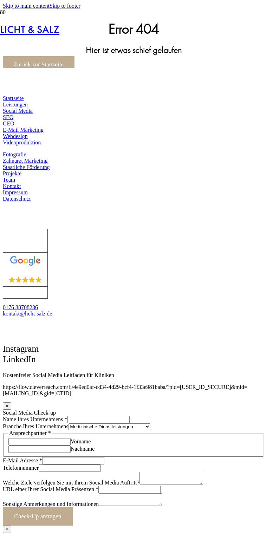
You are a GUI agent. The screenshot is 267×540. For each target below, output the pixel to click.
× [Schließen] (7, 406)
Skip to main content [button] (26, 6)
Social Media (18, 111)
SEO (8, 117)
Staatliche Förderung (26, 167)
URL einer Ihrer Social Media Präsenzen (50, 491)
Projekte (12, 173)
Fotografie (14, 154)
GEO (8, 123)
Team (9, 180)
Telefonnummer (21, 468)
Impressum (15, 192)
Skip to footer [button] (65, 6)
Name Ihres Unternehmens (35, 419)
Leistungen (15, 105)
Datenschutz (17, 199)
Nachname (83, 449)
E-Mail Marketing (23, 130)
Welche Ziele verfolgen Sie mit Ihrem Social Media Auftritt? (71, 485)
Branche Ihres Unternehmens (36, 426)
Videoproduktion (22, 142)
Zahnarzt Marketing (25, 161)
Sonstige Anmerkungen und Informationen (51, 508)
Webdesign (15, 136)
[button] (13, 368)
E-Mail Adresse (22, 460)
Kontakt (12, 186)
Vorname (81, 441)
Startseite (13, 98)
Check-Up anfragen (37, 520)
